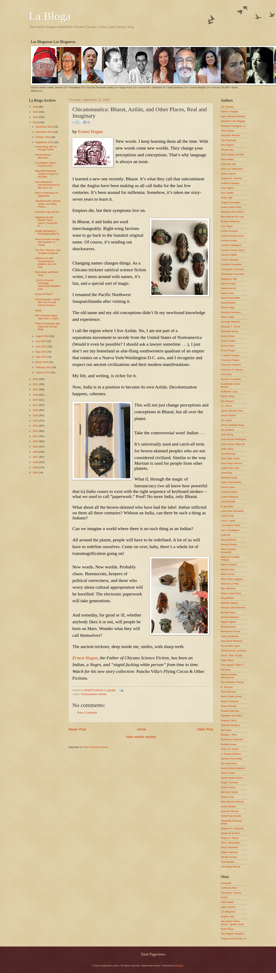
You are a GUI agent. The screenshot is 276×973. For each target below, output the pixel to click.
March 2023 (42, 362)
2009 (36, 446)
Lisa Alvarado (228, 501)
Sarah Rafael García (232, 777)
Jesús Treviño (228, 415)
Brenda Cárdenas (230, 221)
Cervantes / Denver (231, 892)
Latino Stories (228, 907)
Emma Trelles (228, 340)
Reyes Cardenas (230, 701)
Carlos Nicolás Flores (232, 235)
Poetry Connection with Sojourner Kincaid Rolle (47, 326)
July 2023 (41, 341)
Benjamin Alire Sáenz (232, 211)
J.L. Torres (226, 405)
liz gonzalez (227, 506)
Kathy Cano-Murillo (231, 482)
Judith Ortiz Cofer (230, 468)
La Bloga (50, 16)
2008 (36, 451)
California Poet (229, 887)
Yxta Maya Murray (230, 866)
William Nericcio (229, 852)
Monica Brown (228, 626)
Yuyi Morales (228, 861)
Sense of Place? (44, 294)
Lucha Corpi (227, 515)
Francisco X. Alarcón (232, 369)
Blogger (179, 965)
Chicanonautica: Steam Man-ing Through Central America (47, 302)
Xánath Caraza (229, 857)
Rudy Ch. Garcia (230, 749)
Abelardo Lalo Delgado (233, 121)
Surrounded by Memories (43, 156)
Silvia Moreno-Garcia (232, 801)
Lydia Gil (225, 534)
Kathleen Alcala (229, 477)
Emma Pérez (228, 336)
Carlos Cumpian (229, 231)
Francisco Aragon (230, 360)
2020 (36, 389)
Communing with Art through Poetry (46, 148)
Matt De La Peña (230, 583)
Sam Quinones (229, 763)
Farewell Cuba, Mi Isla (47, 212)
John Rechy (227, 434)
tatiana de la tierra (230, 833)
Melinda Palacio (229, 602)
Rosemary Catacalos (232, 739)
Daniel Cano (227, 293)
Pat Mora (226, 669)
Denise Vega (227, 307)
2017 (36, 405)
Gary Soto (226, 374)
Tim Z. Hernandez (230, 842)
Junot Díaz (226, 472)
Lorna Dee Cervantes (232, 511)
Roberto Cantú (229, 720)
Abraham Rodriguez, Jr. (233, 126)
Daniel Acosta (228, 283)
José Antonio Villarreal (233, 444)
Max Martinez (228, 588)
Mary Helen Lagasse (232, 579)
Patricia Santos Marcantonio (229, 676)
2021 (36, 384)
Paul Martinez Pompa (232, 682)
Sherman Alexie (229, 792)
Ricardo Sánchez (230, 710)
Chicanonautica (89, 694)
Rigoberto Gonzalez (231, 715)
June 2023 (42, 346)
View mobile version (141, 737)
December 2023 (44, 126)
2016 (36, 410)
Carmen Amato (229, 240)
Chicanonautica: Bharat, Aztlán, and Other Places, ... (48, 203)
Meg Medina (227, 598)
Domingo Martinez (230, 321)
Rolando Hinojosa (230, 725)
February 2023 (44, 367)
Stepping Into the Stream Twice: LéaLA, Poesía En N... (46, 221)
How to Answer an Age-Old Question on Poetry (47, 242)
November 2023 (44, 132)
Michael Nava (228, 612)
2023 (36, 122)
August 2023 (43, 336)
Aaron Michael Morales (233, 116)
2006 (36, 462)
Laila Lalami (227, 902)
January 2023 (43, 372)
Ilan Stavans (227, 401)
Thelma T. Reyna (230, 838)
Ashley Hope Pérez (231, 207)
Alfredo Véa (227, 149)
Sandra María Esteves (233, 768)
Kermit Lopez (228, 487)
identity (103, 694)
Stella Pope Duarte (231, 815)
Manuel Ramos (229, 544)
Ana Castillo (227, 192)
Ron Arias (226, 730)
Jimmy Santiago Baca (232, 425)
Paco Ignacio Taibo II (232, 664)
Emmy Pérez (228, 345)
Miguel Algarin (228, 621)
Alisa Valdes (227, 159)
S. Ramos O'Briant (231, 753)
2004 (36, 472)
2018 (36, 399)
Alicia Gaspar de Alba (232, 154)
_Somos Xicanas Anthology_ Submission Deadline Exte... (48, 284)
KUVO (224, 897)
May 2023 (41, 351)
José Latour (227, 448)
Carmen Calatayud (231, 245)
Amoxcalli (226, 883)
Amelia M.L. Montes (231, 178)
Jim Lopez (226, 420)
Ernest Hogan (90, 131)
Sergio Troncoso (229, 782)
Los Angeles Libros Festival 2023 (45, 164)
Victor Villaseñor (229, 847)
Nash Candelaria (230, 636)
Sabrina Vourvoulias (231, 758)
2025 (36, 111)
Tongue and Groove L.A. (234, 938)
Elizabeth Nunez (229, 331)
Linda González (229, 491)
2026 (36, 106)
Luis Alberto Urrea (230, 525)
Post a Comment (87, 712)
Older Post (205, 729)
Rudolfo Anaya (229, 744)
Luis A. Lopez (228, 520)
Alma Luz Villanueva (232, 168)
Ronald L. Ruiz (229, 734)
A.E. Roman (227, 106)
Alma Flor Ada (228, 164)
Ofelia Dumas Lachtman (234, 650)
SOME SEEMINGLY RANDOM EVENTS (47, 232)
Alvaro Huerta (228, 173)
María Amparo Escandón (228, 550)
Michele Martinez (230, 617)
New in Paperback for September (46, 194)
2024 (36, 117)
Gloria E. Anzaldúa (231, 379)
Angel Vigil (226, 197)
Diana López (227, 317)
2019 (36, 394)
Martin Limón (228, 574)
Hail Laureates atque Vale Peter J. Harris (47, 317)
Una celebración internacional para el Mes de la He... (47, 185)
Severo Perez (228, 787)
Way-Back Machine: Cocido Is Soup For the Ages (46, 173)
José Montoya (228, 453)
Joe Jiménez (227, 429)
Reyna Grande (229, 706)
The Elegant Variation (232, 933)
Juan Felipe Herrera (231, 463)
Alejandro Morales (230, 135)
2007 (36, 457)
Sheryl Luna (227, 796)
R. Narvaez (227, 687)
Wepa (38, 310)
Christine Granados (231, 264)
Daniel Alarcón (228, 288)
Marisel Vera (227, 569)
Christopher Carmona (232, 269)
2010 (36, 441)
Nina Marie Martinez (231, 641)
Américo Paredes (230, 183)
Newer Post (77, 729)
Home (141, 729)
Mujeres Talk (227, 916)
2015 (36, 415)
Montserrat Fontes (230, 631)
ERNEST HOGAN (94, 690)
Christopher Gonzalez (232, 274)
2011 (36, 436)
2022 (36, 379)
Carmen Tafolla (229, 254)
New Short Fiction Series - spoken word (232, 922)
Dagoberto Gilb (229, 278)
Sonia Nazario (228, 806)
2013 (36, 425)
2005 (36, 467)
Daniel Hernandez (230, 297)
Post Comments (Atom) (95, 747)
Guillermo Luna (229, 391)
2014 (36, 420)
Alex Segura (227, 145)
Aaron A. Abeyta (229, 111)
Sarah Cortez (228, 772)
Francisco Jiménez (231, 364)
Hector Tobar (227, 396)
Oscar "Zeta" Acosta (231, 655)
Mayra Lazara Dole (231, 593)
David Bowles (228, 302)
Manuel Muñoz (229, 539)
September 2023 (45, 142)
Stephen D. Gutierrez (232, 828)
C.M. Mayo (226, 226)
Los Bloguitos (228, 911)
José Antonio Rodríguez (233, 439)
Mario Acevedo (229, 564)
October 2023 (43, 137)
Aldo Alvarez (227, 130)
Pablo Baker (227, 660)
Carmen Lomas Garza (233, 250)
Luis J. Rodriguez (230, 530)
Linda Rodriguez (229, 496)
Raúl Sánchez (228, 691)
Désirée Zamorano (231, 312)
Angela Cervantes (230, 202)
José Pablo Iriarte (230, 458)
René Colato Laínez (231, 696)
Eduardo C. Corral (230, 326)
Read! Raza (227, 929)
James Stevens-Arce (232, 410)
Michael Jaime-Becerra (233, 607)
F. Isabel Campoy (230, 355)
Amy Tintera (227, 188)
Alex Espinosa (228, 140)
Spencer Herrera (230, 811)
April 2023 (41, 356)
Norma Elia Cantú (230, 645)
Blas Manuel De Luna (232, 216)
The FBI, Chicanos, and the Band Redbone (47, 251)
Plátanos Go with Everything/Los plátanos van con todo (45, 262)
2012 (36, 431)
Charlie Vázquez (229, 259)
